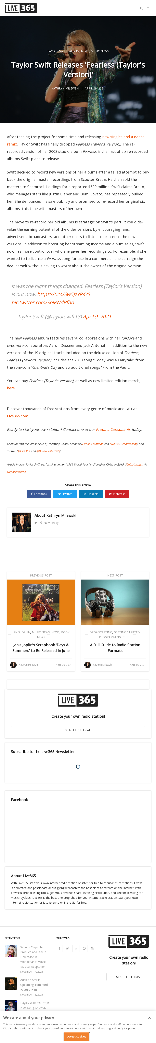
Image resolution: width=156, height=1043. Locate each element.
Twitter (65, 494)
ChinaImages (134, 464)
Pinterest (117, 494)
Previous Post (41, 575)
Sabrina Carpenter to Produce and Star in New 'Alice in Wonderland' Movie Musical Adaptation (34, 957)
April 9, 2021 (97, 316)
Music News (100, 51)
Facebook (39, 494)
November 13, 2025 (31, 994)
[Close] (149, 1017)
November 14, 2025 (31, 971)
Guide (126, 637)
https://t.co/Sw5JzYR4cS (63, 294)
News (85, 51)
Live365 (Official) (92, 444)
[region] (78, 1027)
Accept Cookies (76, 1036)
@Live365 (23, 451)
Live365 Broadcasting (123, 444)
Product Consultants (113, 429)
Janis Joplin (21, 632)
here (11, 388)
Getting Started (127, 632)
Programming (110, 637)
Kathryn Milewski (61, 515)
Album (74, 51)
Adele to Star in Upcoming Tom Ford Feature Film (34, 984)
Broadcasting (101, 632)
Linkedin (91, 494)
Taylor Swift (57, 51)
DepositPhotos (16, 472)
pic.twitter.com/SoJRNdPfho (42, 302)
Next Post (115, 575)
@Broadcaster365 (48, 451)
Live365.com (17, 416)
